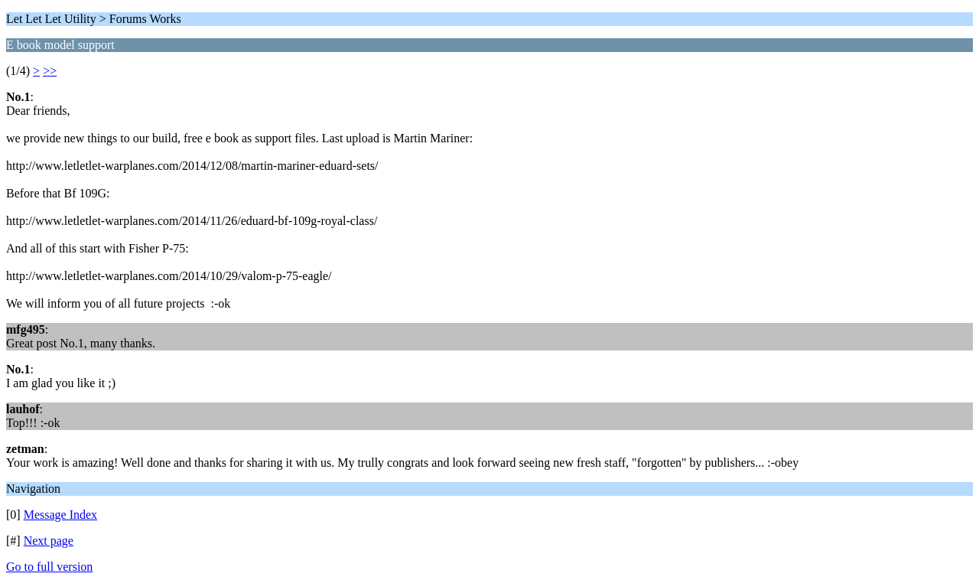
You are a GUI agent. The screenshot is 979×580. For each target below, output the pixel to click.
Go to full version (49, 566)
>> (50, 70)
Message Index (60, 514)
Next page (48, 540)
